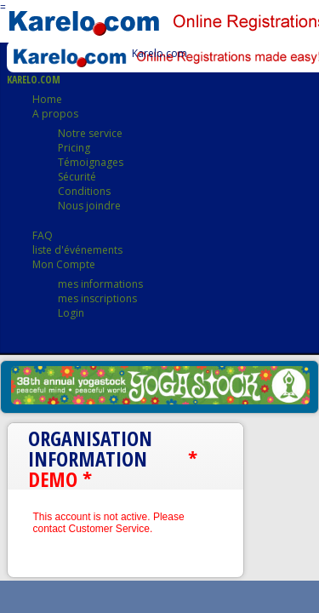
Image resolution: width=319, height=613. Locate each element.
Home (47, 99)
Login (71, 313)
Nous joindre (89, 205)
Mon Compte (63, 264)
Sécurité (77, 176)
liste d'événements (77, 250)
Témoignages (90, 162)
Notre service (90, 133)
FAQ (42, 235)
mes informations (100, 284)
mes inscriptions (97, 298)
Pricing (74, 147)
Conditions (84, 191)
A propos (55, 113)
